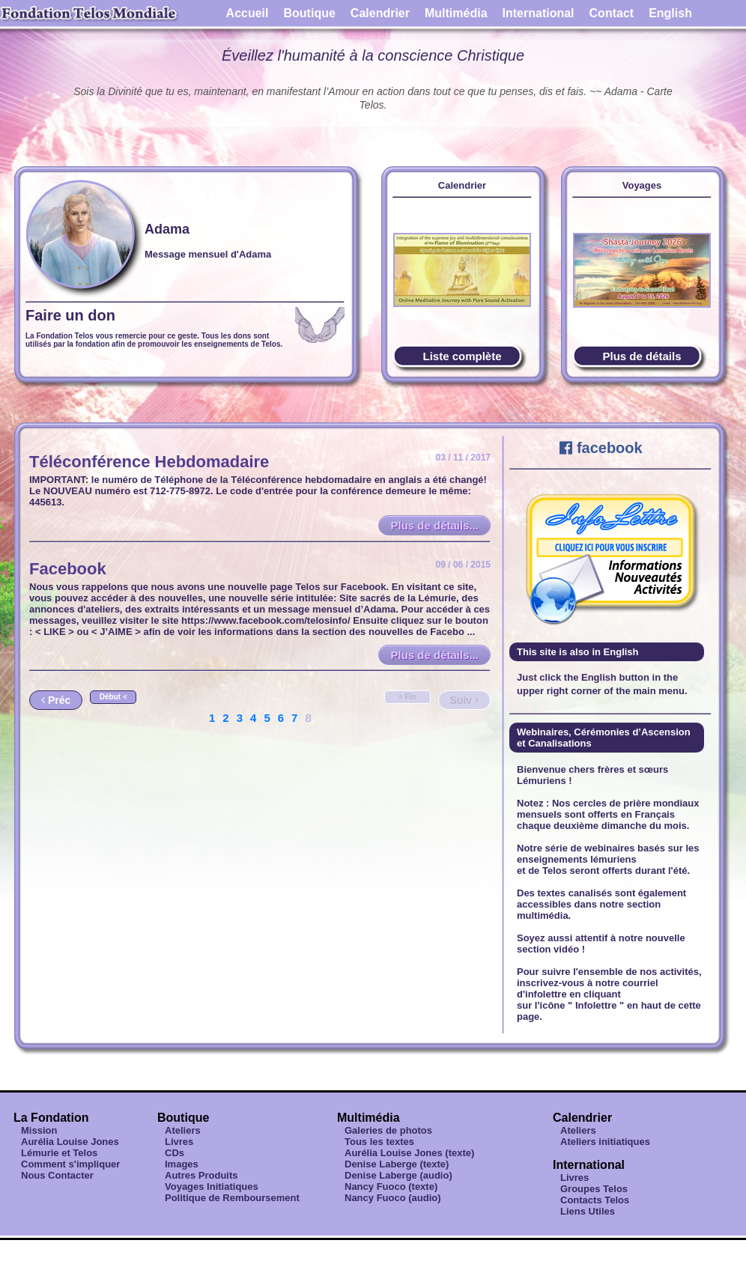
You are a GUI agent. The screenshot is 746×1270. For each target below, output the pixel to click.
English (670, 13)
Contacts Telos (594, 1200)
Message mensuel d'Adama (208, 254)
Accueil (247, 13)
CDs (174, 1152)
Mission (39, 1130)
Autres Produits (201, 1175)
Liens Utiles (587, 1211)
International (538, 13)
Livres (179, 1141)
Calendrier (380, 13)
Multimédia (456, 13)
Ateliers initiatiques (605, 1141)
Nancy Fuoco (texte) (391, 1186)
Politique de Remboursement (232, 1197)
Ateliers (183, 1130)
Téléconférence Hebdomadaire (149, 461)
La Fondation (50, 1117)
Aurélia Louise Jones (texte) (409, 1152)
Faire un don (70, 315)
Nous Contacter (57, 1175)
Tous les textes (379, 1141)
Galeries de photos (388, 1130)
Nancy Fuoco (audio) (393, 1197)
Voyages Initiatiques (211, 1186)
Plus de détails (641, 356)
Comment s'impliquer (70, 1164)
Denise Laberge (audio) (398, 1175)
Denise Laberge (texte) (397, 1164)
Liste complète (461, 356)
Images (181, 1164)
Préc (55, 700)
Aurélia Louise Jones (70, 1141)
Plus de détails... (434, 525)
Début (113, 697)
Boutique (310, 13)
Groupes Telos (594, 1188)
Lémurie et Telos (59, 1152)
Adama (167, 229)
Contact (611, 13)
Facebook (67, 568)
